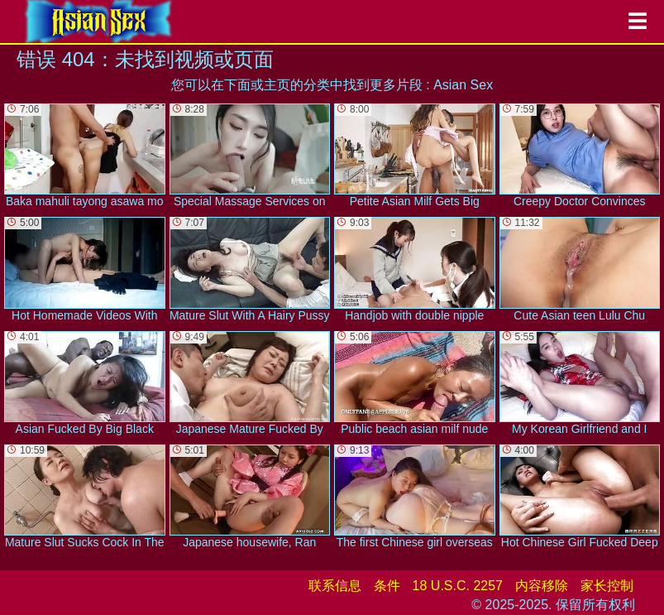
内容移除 (541, 586)
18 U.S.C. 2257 (458, 586)
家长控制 (606, 586)
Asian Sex (463, 85)
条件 (387, 586)
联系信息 (334, 586)
